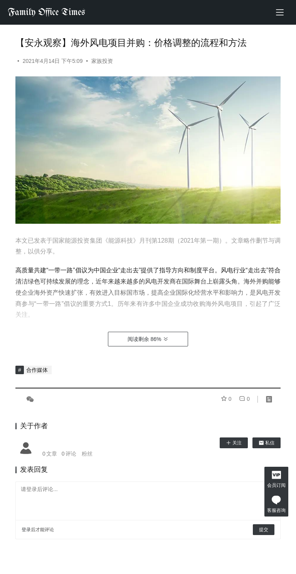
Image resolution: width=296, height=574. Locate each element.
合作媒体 (37, 370)
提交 (263, 529)
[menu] (280, 12)
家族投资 (102, 61)
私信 (266, 443)
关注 (234, 443)
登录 (26, 529)
